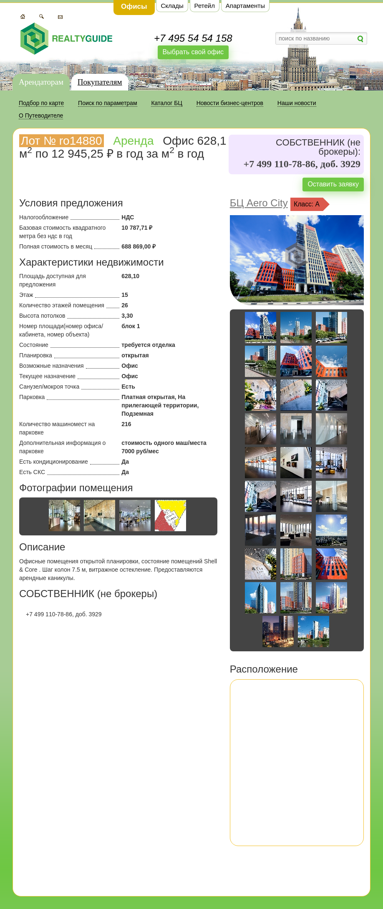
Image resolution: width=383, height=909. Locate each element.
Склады (172, 5)
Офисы (134, 6)
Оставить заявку (333, 184)
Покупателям (100, 82)
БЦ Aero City (259, 202)
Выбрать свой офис (193, 51)
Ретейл (204, 5)
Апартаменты (245, 5)
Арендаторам (41, 82)
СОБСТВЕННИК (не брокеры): (318, 147)
